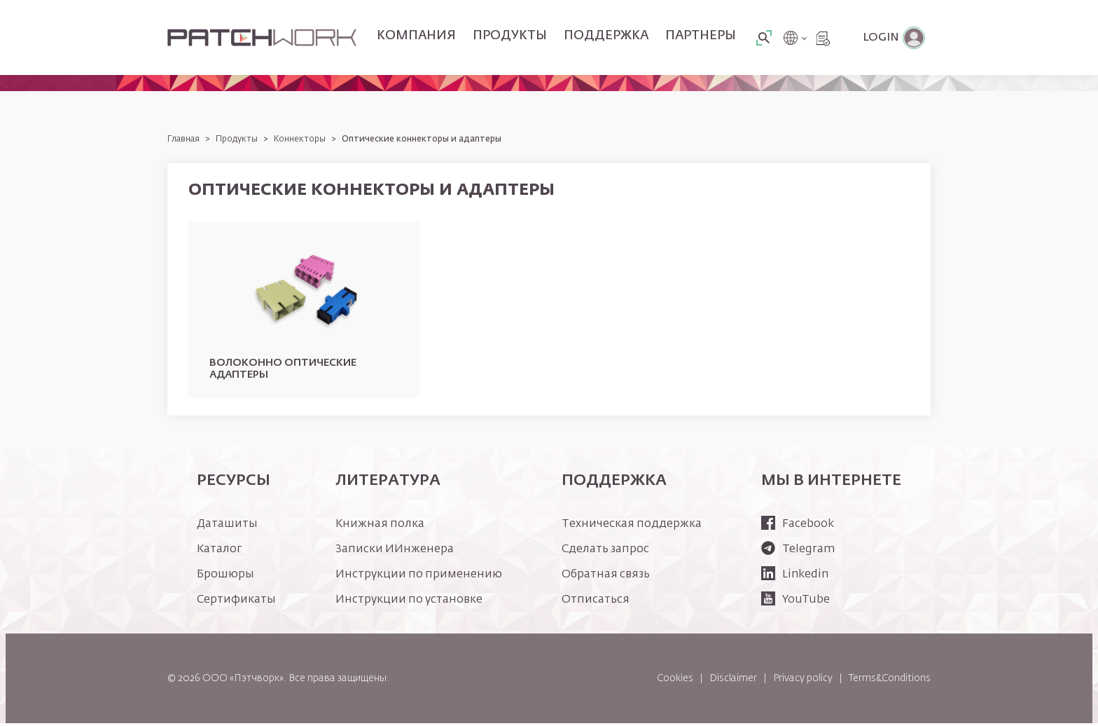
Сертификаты (236, 602)
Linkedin (794, 577)
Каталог (219, 552)
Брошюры (225, 577)
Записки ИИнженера (394, 552)
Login (881, 37)
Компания (416, 35)
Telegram (798, 552)
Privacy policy (803, 680)
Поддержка (606, 35)
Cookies (675, 680)
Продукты (510, 35)
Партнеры (700, 35)
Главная (183, 139)
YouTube (795, 602)
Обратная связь (606, 577)
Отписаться (596, 602)
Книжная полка (379, 527)
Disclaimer (733, 680)
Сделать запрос (605, 552)
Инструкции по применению (418, 577)
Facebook (797, 527)
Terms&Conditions (890, 680)
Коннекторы (300, 139)
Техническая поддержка (632, 527)
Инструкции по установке (408, 602)
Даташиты (227, 527)
